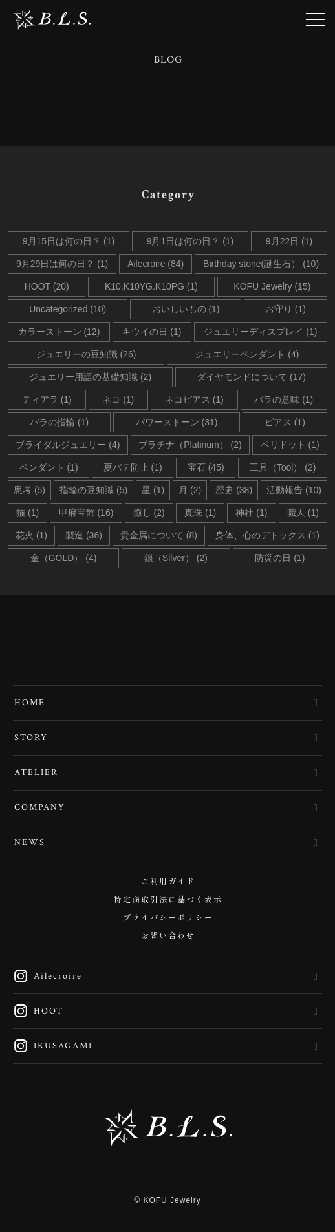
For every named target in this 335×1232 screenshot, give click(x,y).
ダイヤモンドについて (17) (251, 377)
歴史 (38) (233, 490)
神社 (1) (251, 512)
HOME (29, 702)
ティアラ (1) (47, 399)
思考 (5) (29, 490)
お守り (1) (285, 309)
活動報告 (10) (293, 490)
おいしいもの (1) (186, 309)
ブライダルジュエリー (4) (68, 445)
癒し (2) (149, 512)
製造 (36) (83, 535)
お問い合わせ (168, 936)
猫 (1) (27, 512)
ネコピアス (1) (194, 399)
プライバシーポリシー (168, 918)
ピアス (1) (285, 422)
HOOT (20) (47, 286)
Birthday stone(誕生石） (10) (261, 264)
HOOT (38, 1010)
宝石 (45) (206, 467)
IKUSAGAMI (52, 1045)
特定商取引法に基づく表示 (168, 900)
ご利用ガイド (168, 882)
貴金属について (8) (158, 535)
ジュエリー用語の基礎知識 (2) (90, 377)
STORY (31, 737)
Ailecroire (47, 976)
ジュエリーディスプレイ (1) (260, 331)
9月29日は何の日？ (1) (62, 264)
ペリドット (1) (290, 445)
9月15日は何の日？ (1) (68, 241)
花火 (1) (31, 535)
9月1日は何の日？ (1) (190, 241)
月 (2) (189, 490)
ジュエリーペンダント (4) (247, 354)
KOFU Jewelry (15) (271, 286)
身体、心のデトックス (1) (267, 535)
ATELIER (36, 772)
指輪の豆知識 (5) (93, 490)
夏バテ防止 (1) (132, 467)
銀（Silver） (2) (176, 558)
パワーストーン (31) (177, 422)
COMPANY (39, 807)
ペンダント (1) (48, 467)
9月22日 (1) (289, 241)
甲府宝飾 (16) (86, 512)
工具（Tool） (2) (283, 467)
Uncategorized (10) (67, 309)
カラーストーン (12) (59, 331)
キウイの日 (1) (151, 331)
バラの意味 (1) (283, 399)
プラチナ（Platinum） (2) (189, 445)
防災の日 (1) (280, 558)
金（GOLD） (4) (63, 558)
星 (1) (153, 490)
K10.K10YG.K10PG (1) (151, 286)
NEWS (29, 842)
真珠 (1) (200, 512)
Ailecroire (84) (155, 264)
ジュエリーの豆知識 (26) (86, 354)
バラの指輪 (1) (59, 422)
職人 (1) (303, 512)
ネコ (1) (118, 399)
